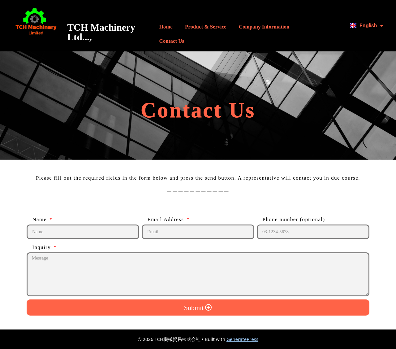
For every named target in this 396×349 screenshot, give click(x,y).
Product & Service (205, 27)
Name (37, 219)
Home (165, 27)
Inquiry (40, 247)
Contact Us (171, 41)
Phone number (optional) (291, 219)
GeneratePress (242, 339)
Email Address (164, 219)
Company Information (264, 27)
